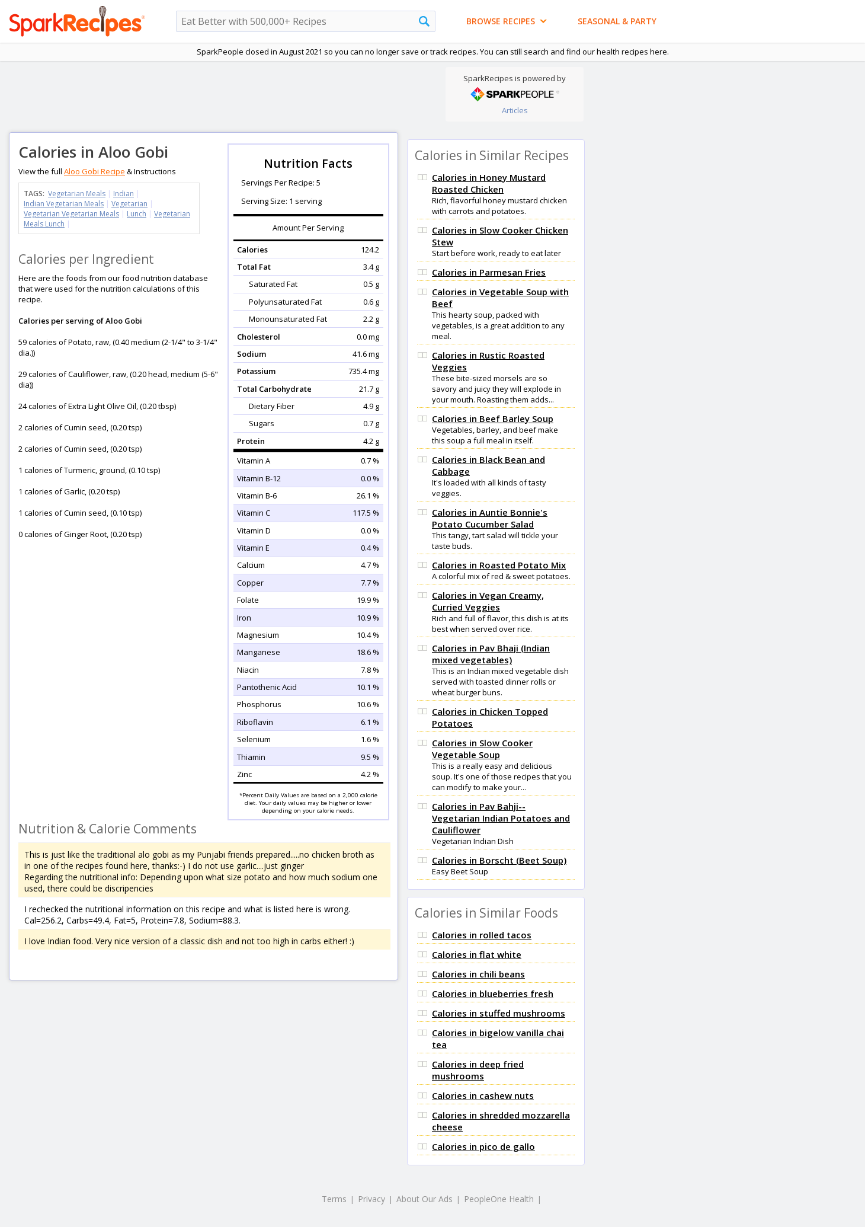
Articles (515, 110)
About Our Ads (424, 1198)
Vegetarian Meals (76, 193)
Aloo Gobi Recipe (94, 171)
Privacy (371, 1198)
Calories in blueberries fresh (492, 993)
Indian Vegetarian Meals (64, 204)
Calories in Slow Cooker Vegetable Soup (482, 749)
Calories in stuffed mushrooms (498, 1013)
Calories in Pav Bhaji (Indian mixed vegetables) (491, 654)
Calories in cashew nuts (483, 1095)
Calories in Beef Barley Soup (492, 418)
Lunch (136, 214)
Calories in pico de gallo (483, 1146)
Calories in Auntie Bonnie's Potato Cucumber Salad (489, 518)
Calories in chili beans (478, 974)
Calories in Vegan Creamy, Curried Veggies (488, 601)
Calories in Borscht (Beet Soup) (499, 860)
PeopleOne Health (499, 1198)
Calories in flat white (476, 954)
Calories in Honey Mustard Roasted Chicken (489, 183)
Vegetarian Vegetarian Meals (71, 214)
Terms (334, 1198)
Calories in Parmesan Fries (489, 272)
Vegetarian (129, 204)
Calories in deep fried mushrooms (478, 1070)
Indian (123, 193)
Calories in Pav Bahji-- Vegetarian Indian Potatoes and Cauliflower (501, 818)
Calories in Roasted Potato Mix (499, 565)
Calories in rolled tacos (481, 935)
